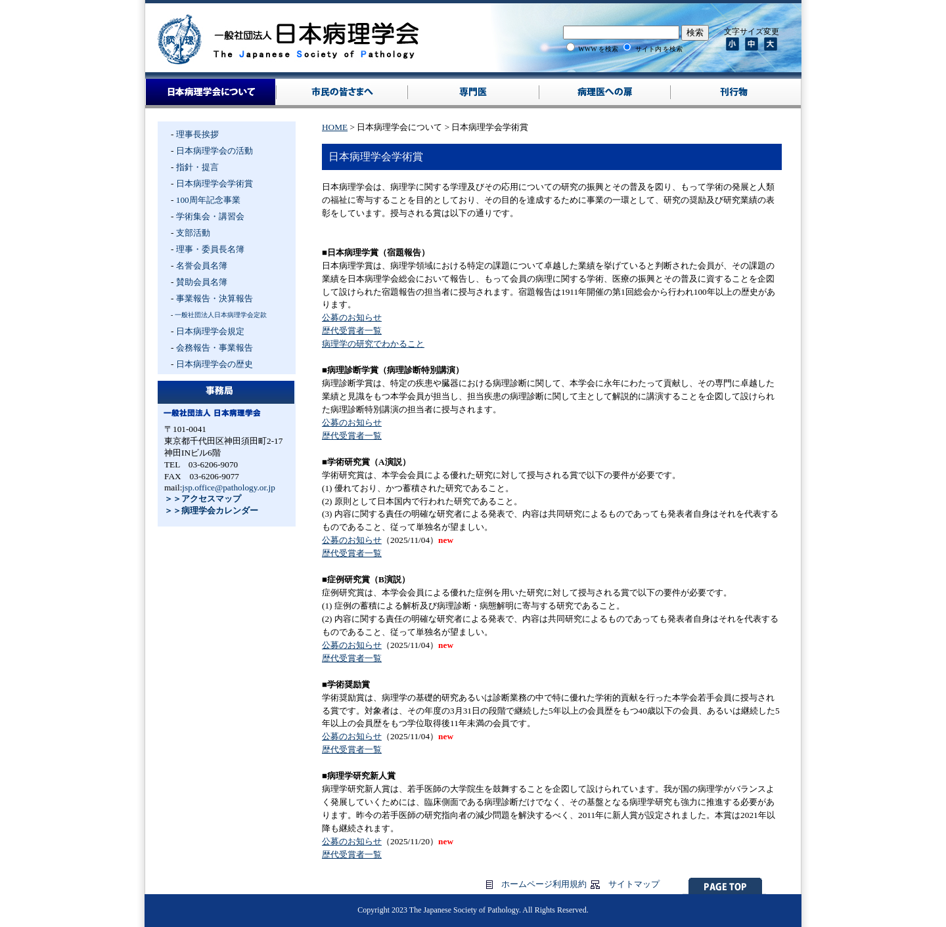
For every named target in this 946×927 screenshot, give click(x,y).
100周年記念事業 (208, 200)
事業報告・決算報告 (214, 298)
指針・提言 (197, 167)
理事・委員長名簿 (210, 249)
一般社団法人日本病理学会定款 (221, 314)
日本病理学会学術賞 (214, 183)
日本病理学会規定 (210, 331)
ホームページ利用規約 (544, 884)
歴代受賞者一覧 (352, 330)
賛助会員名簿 (201, 282)
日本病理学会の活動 (214, 151)
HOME (335, 127)
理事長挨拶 (197, 134)
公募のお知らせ (352, 317)
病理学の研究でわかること (373, 344)
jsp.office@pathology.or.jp (228, 487)
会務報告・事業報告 (214, 348)
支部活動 (193, 233)
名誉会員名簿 (201, 265)
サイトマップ (634, 884)
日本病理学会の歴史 (214, 364)
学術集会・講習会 (210, 216)
